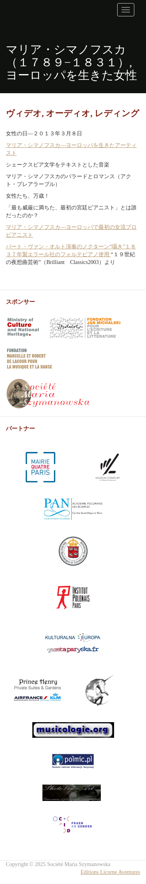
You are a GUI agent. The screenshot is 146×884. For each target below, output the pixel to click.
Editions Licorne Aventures (110, 872)
